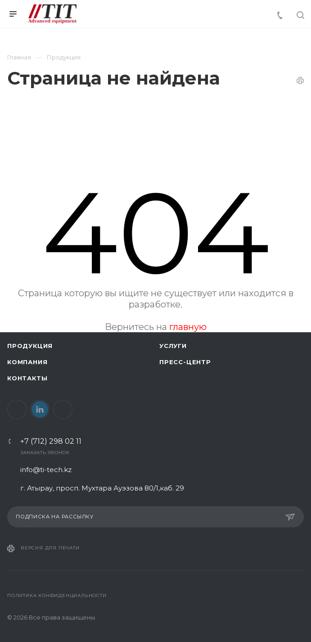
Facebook (17, 409)
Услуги (173, 345)
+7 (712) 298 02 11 (50, 441)
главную (188, 326)
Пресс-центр (185, 362)
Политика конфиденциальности (57, 595)
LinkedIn (40, 409)
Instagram (62, 409)
